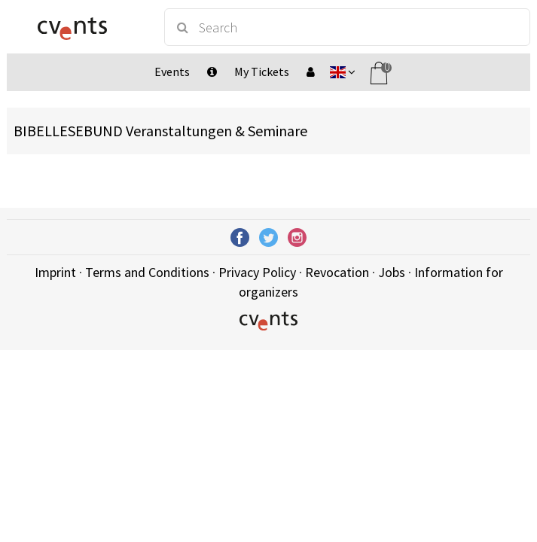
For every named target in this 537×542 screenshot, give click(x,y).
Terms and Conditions (147, 272)
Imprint (55, 272)
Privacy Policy (257, 272)
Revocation (337, 272)
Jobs (391, 272)
